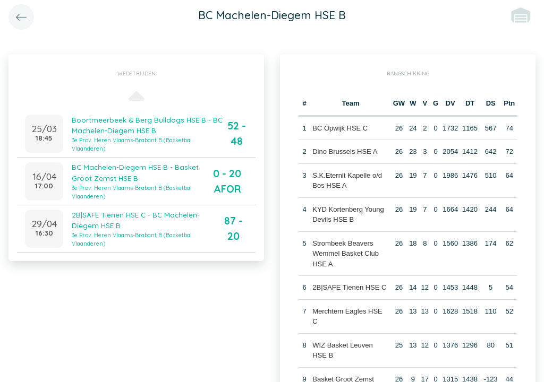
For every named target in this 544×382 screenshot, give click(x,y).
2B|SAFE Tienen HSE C (349, 287)
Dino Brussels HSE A (344, 151)
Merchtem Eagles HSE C (350, 311)
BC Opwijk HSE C (340, 128)
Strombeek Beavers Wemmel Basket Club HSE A (345, 253)
